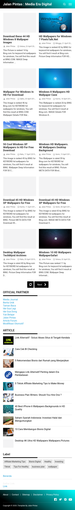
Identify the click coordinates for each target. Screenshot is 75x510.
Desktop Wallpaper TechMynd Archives (15, 254)
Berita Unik (8, 302)
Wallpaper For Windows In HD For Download (18, 93)
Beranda (7, 476)
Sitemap (26, 494)
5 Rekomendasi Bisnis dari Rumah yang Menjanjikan (42, 360)
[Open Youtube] (70, 499)
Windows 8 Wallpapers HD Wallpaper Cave (54, 93)
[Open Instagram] (65, 499)
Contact (15, 494)
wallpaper (52, 467)
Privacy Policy (52, 494)
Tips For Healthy (21, 467)
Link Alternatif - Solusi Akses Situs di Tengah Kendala (42, 337)
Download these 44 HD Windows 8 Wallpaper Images (16, 39)
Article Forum (10, 320)
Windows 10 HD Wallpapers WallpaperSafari (55, 254)
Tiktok (7, 467)
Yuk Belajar (9, 314)
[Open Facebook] (55, 499)
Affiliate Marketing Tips (15, 461)
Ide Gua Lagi (9, 308)
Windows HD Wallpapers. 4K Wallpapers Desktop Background (53, 147)
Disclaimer (38, 494)
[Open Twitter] (60, 499)
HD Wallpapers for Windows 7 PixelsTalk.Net (55, 38)
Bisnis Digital (35, 461)
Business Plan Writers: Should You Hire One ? (38, 395)
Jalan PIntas (10, 46)
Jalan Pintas (9, 317)
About (5, 494)
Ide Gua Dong (10, 311)
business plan (38, 467)
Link (5, 486)
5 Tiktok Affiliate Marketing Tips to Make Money (39, 383)
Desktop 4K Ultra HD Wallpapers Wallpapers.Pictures (42, 440)
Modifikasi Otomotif (13, 323)
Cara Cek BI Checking (26, 349)
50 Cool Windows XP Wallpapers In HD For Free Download (18, 147)
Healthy (47, 461)
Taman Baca (9, 305)
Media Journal (10, 299)
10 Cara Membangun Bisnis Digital (33, 429)
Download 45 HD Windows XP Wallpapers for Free (18, 201)
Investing (59, 461)
